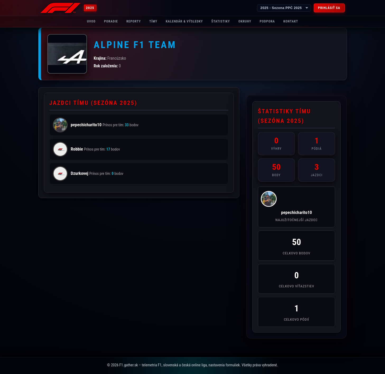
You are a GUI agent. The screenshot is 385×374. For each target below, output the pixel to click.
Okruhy (244, 21)
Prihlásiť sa (329, 8)
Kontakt (290, 21)
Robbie (77, 149)
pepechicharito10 (87, 124)
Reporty (133, 21)
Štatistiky (220, 21)
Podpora (267, 21)
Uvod (91, 21)
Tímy (153, 21)
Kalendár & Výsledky (184, 21)
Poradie (111, 21)
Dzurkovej (80, 173)
